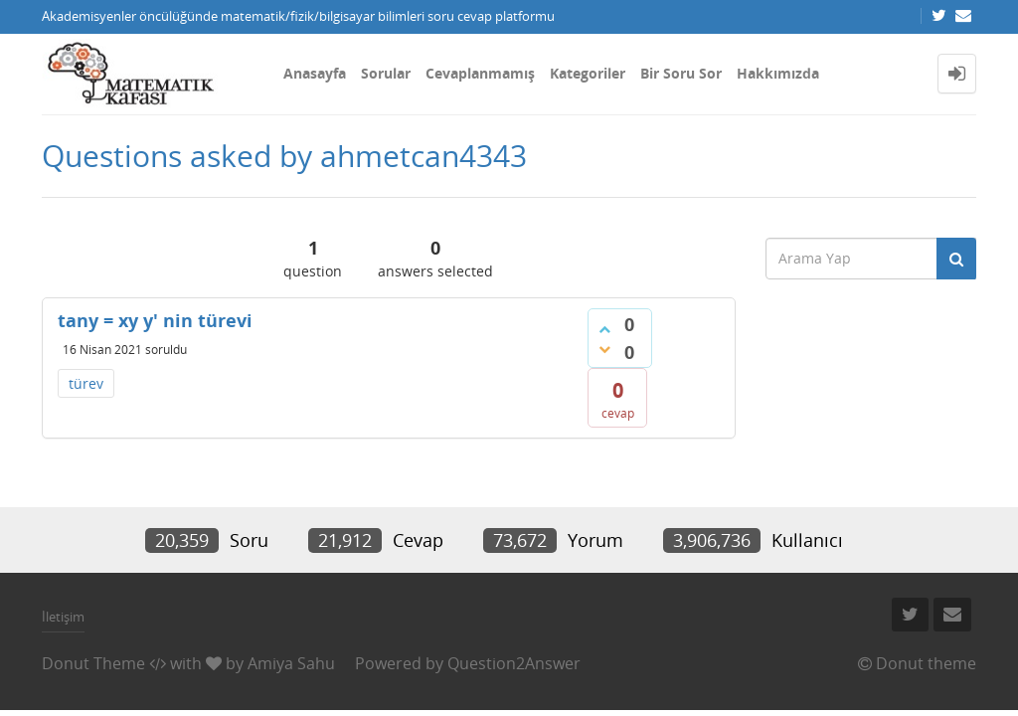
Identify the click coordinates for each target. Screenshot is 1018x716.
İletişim (63, 617)
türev (86, 383)
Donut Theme (93, 663)
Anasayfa (314, 73)
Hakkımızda (778, 73)
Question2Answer (514, 663)
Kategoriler (587, 73)
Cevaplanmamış (480, 73)
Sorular (386, 73)
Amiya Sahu (291, 663)
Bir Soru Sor (681, 73)
